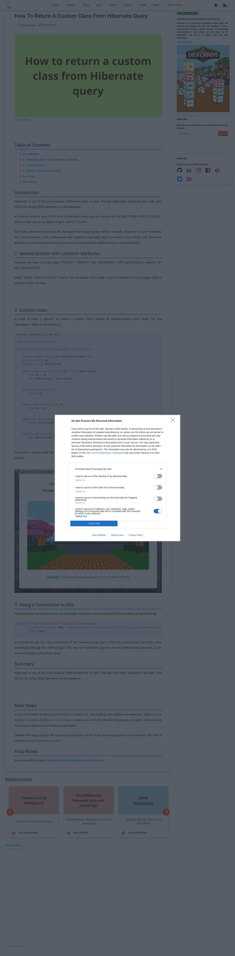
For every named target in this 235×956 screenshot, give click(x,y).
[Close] (174, 421)
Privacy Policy (136, 535)
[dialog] (117, 478)
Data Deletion (99, 535)
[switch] (158, 476)
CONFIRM (94, 523)
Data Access (117, 535)
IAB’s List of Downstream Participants (105, 453)
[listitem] (117, 469)
